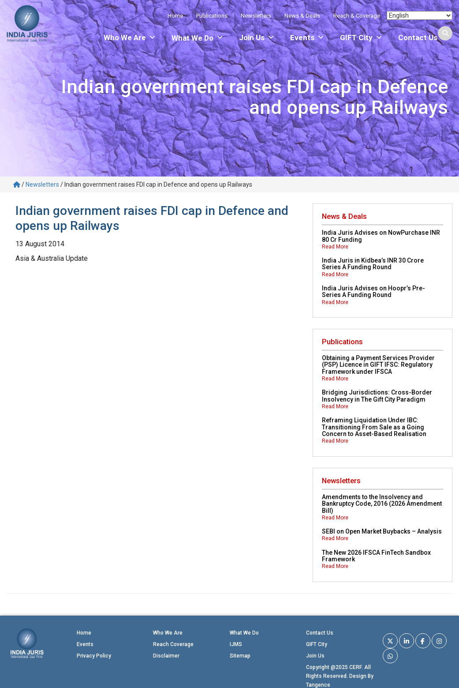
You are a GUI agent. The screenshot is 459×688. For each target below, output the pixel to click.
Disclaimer (166, 656)
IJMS (236, 644)
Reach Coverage (173, 644)
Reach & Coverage (356, 15)
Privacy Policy (94, 656)
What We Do (244, 633)
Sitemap (240, 656)
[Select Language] (419, 15)
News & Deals (302, 15)
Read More (335, 247)
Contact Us (417, 37)
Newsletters (256, 15)
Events (307, 37)
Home (175, 15)
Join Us (257, 37)
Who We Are (130, 37)
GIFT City (361, 37)
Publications (212, 15)
